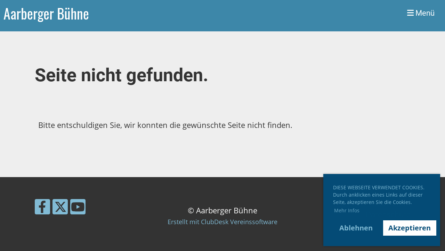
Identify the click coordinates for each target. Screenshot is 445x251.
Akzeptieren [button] (409, 228)
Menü (421, 13)
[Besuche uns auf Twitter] (60, 208)
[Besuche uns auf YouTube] (78, 208)
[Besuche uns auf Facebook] (42, 208)
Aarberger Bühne (46, 13)
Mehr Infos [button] (346, 210)
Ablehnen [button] (356, 228)
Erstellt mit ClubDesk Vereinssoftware (222, 222)
